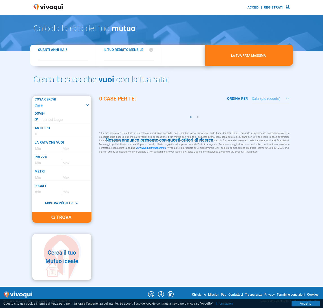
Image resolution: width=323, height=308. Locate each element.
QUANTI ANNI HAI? (52, 50)
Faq (223, 294)
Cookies (313, 294)
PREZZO (41, 157)
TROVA (61, 217)
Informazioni (225, 303)
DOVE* (40, 113)
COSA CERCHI (45, 99)
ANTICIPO (42, 128)
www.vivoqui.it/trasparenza (151, 147)
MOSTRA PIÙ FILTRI (61, 203)
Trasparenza (254, 294)
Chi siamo (199, 294)
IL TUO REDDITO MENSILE (123, 50)
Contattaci (235, 294)
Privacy (269, 294)
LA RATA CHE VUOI (49, 142)
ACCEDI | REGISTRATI (268, 7)
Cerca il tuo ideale (61, 256)
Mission (213, 294)
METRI (40, 171)
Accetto (306, 303)
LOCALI (40, 186)
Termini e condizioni (291, 294)
